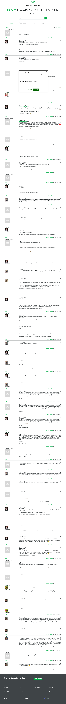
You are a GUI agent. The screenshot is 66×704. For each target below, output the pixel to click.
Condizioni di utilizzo (26, 702)
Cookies (51, 702)
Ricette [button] (27, 5)
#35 (60, 481)
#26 (60, 374)
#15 (60, 217)
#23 (60, 342)
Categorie (5, 688)
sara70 (7, 616)
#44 (60, 598)
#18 (60, 259)
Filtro (11, 23)
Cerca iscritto (51, 690)
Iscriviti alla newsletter (38, 678)
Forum (35, 685)
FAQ (48, 702)
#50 (60, 663)
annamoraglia (8, 585)
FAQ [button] (39, 5)
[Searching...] (33, 18)
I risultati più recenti (26, 23)
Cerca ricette (6, 687)
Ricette (5, 685)
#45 (60, 608)
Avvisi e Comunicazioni (37, 687)
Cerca (49, 685)
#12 (60, 185)
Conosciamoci (36, 690)
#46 (60, 617)
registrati (51, 37)
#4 (60, 70)
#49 (60, 653)
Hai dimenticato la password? (23, 690)
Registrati (20, 688)
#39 (60, 536)
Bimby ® (35, 688)
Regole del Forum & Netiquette (42, 702)
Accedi (47, 37)
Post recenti (21, 691)
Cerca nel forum (51, 688)
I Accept (36, 89)
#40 (60, 547)
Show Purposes (29, 89)
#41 (60, 561)
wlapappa (7, 39)
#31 (60, 433)
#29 (60, 404)
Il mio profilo (25, 685)
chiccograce (7, 92)
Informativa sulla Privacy (33, 702)
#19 (60, 269)
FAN (6, 636)
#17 (60, 240)
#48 (60, 637)
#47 (60, 628)
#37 (60, 507)
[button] (57, 2)
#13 (60, 198)
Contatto (21, 702)
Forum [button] (31, 5)
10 (38, 23)
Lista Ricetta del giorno (7, 691)
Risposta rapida (7, 27)
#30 (60, 417)
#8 (60, 136)
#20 (60, 278)
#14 (60, 207)
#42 (60, 574)
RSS (49, 691)
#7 (60, 119)
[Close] (47, 71)
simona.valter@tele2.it (23, 106)
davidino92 (7, 197)
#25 (60, 360)
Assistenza (35, 691)
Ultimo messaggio (58, 27)
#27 (60, 382)
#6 (60, 105)
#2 (60, 40)
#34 (60, 472)
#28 (60, 391)
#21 (60, 297)
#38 (60, 525)
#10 (60, 162)
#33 (60, 462)
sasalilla (7, 574)
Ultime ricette (6, 690)
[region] (33, 81)
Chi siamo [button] (35, 5)
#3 (60, 57)
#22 (60, 314)
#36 (60, 491)
